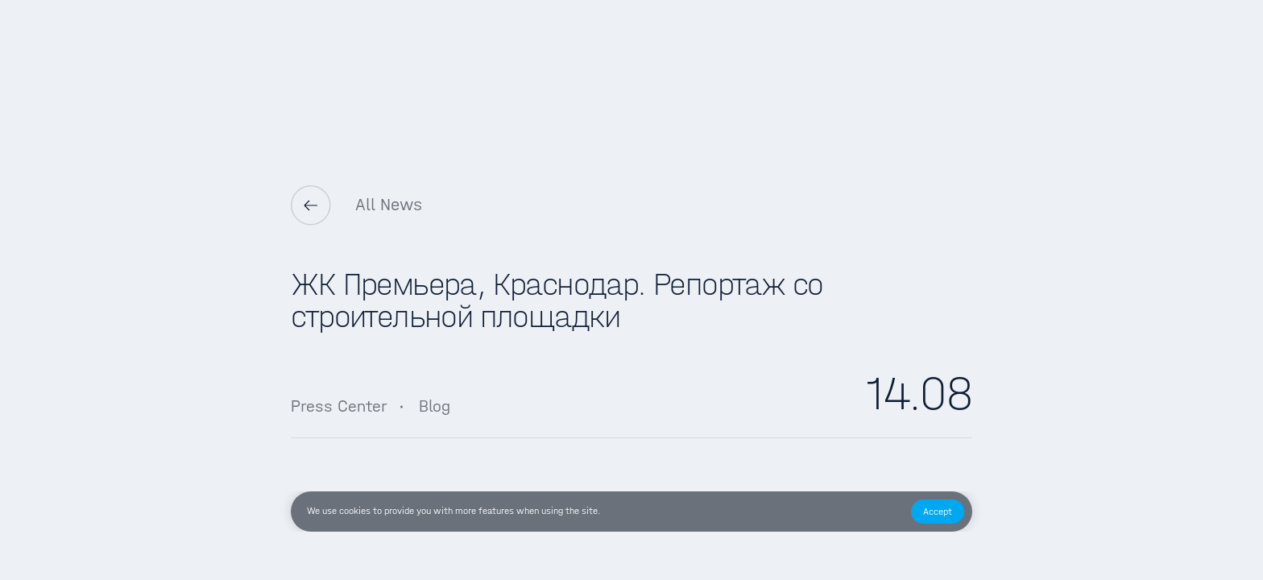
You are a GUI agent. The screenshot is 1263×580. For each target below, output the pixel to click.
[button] (937, 511)
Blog (434, 406)
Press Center (339, 406)
